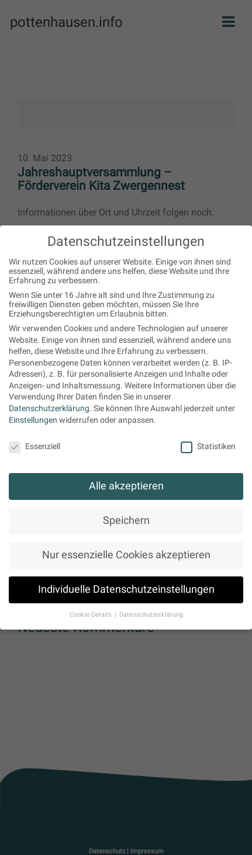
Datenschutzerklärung (49, 408)
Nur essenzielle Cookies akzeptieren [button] (126, 555)
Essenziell (34, 446)
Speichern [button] (126, 520)
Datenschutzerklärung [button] (151, 614)
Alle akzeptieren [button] (126, 486)
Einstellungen (33, 420)
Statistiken (208, 446)
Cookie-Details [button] (91, 614)
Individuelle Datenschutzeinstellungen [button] (126, 589)
